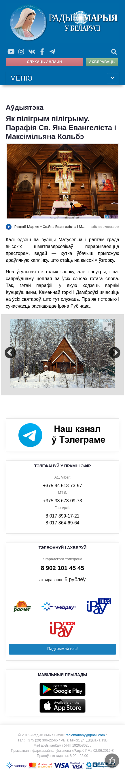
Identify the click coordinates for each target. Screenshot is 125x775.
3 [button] (36, 381)
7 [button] (70, 381)
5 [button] (53, 381)
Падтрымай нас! (62, 648)
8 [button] (79, 381)
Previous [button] (10, 353)
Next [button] (114, 353)
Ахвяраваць (102, 62)
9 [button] (88, 381)
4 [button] (45, 381)
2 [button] (27, 381)
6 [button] (62, 381)
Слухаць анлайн (44, 62)
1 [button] (19, 381)
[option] (62, 353)
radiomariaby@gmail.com (85, 735)
